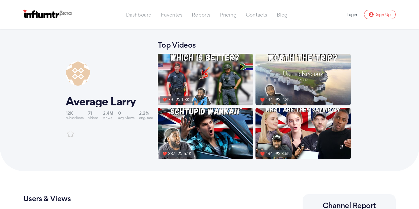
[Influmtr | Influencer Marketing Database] (47, 14)
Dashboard (139, 15)
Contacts (256, 15)
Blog (282, 15)
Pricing (228, 15)
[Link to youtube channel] (109, 99)
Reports (201, 15)
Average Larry (101, 101)
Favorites (171, 15)
